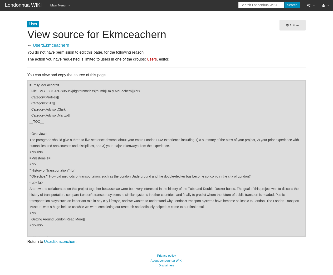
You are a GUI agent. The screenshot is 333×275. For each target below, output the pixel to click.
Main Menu (58, 5)
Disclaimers (167, 265)
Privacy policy (166, 255)
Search (292, 5)
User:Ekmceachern (51, 45)
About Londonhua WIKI (166, 260)
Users (152, 59)
